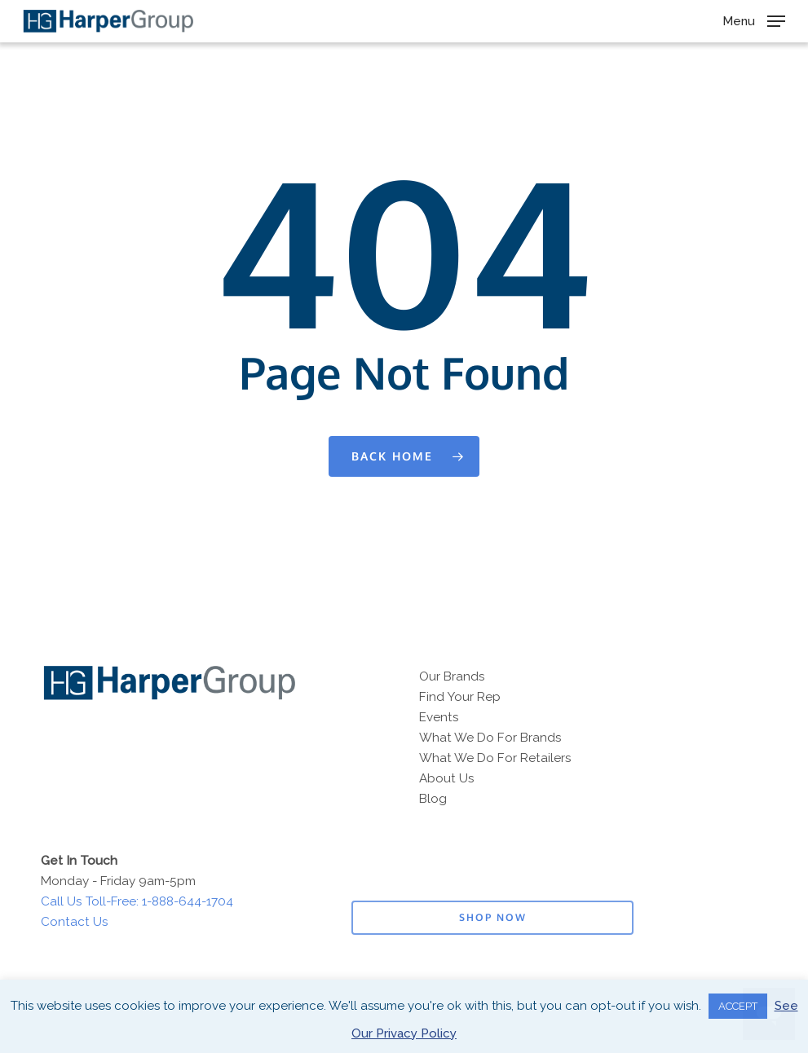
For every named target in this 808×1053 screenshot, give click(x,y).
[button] (753, 20)
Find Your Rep (460, 697)
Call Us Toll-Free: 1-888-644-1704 (137, 901)
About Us (447, 778)
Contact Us (74, 921)
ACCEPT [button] (737, 1006)
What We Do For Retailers (495, 758)
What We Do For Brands (490, 737)
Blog (433, 798)
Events (439, 717)
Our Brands (452, 676)
